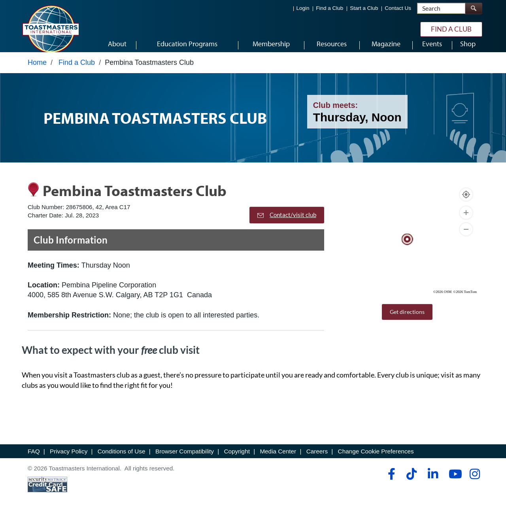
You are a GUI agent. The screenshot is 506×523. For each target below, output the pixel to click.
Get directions (407, 319)
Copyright (236, 458)
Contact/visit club (286, 222)
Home (37, 70)
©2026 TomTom (465, 299)
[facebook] (390, 481)
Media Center (278, 458)
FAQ (34, 458)
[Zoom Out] (466, 236)
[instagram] (474, 481)
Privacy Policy (68, 458)
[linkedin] (433, 481)
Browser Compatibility (184, 458)
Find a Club (329, 8)
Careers (317, 458)
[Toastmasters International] (50, 28)
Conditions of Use (121, 458)
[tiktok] (411, 481)
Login (303, 8)
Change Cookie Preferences (376, 458)
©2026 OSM (442, 299)
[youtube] (454, 481)
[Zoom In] (466, 220)
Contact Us (398, 8)
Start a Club (364, 8)
